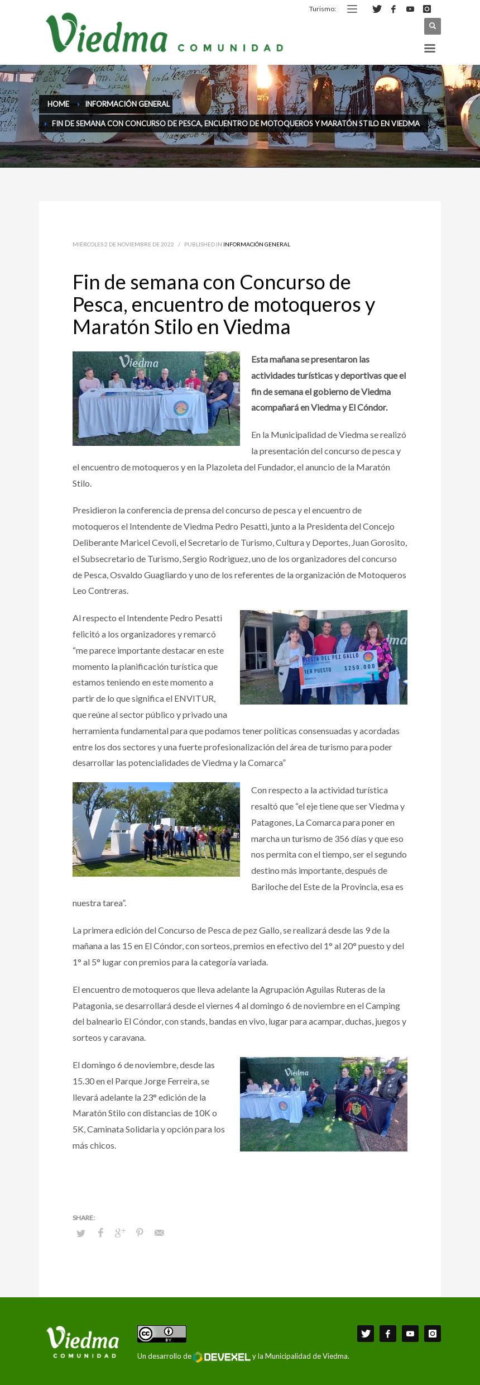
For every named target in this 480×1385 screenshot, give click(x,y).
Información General (256, 244)
